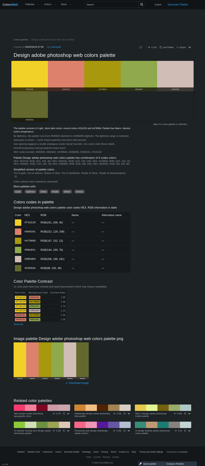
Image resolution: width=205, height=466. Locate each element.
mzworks (184, 452)
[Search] (114, 4)
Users (96, 452)
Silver (67, 191)
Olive (43, 191)
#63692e (30, 268)
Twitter (89, 457)
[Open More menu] (38, 4)
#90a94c (30, 250)
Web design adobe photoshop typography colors (28, 414)
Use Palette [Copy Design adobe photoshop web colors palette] (167, 47)
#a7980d (30, 240)
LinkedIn (115, 457)
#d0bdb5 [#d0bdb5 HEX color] (18, 257)
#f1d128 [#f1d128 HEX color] (18, 220)
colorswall (55, 47)
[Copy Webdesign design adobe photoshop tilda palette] (124, 414)
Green (79, 191)
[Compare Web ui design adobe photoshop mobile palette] (189, 414)
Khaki (55, 191)
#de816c (30, 231)
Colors (10, 4)
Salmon (30, 191)
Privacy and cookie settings (151, 452)
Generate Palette (178, 4)
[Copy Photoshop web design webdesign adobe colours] (124, 431)
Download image (77, 383)
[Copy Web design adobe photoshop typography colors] (64, 414)
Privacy (104, 452)
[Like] (141, 47)
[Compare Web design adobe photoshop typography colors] (68, 414)
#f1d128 (30, 222)
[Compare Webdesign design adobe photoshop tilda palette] (128, 414)
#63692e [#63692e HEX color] (18, 266)
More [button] (64, 4)
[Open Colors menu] (55, 4)
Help (134, 452)
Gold (17, 191)
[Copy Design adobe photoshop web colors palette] (16, 177)
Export (181, 47)
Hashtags (86, 452)
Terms (113, 452)
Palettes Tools (33, 452)
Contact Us (124, 452)
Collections (48, 452)
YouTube (97, 457)
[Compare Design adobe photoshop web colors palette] (189, 47)
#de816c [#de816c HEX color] (18, 229)
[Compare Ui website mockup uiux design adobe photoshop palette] (68, 431)
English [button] (158, 5)
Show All (18, 324)
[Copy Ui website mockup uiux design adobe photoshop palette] (64, 431)
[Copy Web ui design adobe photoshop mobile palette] (185, 414)
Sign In (156, 124)
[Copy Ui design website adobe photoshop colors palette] (185, 431)
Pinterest (106, 457)
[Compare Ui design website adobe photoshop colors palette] (189, 431)
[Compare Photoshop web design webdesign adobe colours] (128, 431)
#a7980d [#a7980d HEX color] (18, 239)
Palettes (30, 4)
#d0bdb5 (30, 259)
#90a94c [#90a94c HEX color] (18, 248)
